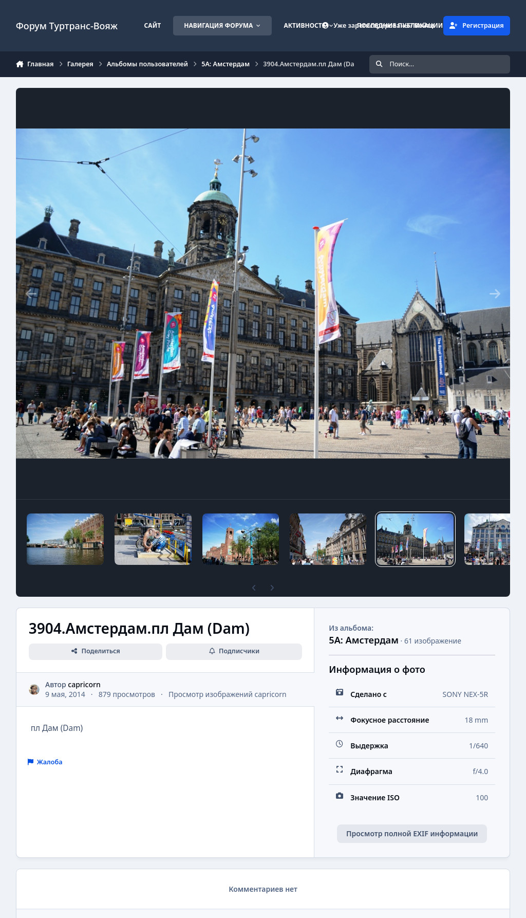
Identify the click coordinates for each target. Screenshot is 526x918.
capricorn (84, 684)
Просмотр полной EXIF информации (412, 833)
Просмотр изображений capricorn (227, 694)
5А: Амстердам (364, 640)
